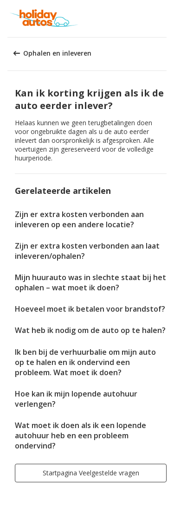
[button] (164, 18)
